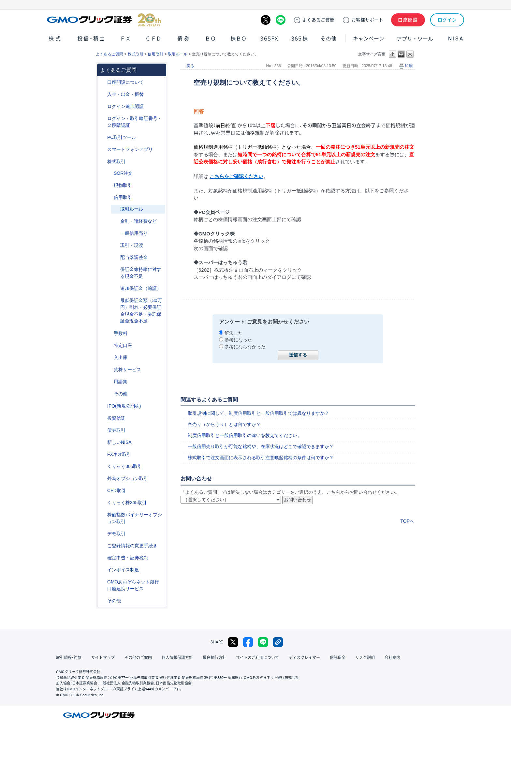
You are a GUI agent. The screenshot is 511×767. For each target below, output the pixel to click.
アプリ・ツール (415, 38)
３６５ (299, 39)
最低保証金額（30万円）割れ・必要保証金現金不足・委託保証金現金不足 (141, 310)
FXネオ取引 (119, 454)
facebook (248, 642)
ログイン (447, 20)
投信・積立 (91, 39)
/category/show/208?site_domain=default (103, 149)
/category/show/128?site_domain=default (103, 582)
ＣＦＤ (153, 39)
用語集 (120, 381)
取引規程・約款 (68, 657)
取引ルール (177, 54)
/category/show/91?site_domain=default (103, 82)
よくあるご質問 (109, 54)
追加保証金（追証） (140, 288)
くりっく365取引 (124, 466)
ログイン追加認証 (125, 106)
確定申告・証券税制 (127, 557)
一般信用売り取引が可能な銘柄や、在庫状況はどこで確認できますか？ (261, 446)
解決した (234, 333)
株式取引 (135, 54)
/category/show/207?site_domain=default (103, 137)
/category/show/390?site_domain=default (103, 569)
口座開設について (125, 82)
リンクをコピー (278, 642)
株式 (55, 39)
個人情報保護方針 (177, 657)
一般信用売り (134, 233)
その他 (328, 39)
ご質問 (318, 20)
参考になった (238, 339)
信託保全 (337, 657)
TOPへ (407, 521)
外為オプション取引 (127, 478)
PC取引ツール (121, 137)
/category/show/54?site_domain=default (103, 118)
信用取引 (155, 54)
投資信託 (116, 418)
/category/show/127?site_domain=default (103, 557)
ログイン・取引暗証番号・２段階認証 (134, 122)
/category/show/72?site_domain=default (103, 161)
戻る (190, 66)
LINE (280, 20)
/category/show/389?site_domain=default (103, 430)
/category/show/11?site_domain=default (103, 490)
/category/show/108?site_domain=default (109, 369)
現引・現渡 (131, 245)
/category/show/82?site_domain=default (109, 345)
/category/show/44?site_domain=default (103, 600)
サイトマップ (103, 657)
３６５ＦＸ (269, 39)
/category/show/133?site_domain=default (103, 514)
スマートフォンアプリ (130, 149)
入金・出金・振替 (125, 94)
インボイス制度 (123, 569)
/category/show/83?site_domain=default (109, 185)
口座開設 (408, 20)
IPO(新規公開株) (124, 406)
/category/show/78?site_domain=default (109, 357)
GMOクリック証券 (104, 19)
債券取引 (116, 430)
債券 (184, 39)
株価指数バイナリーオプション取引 (134, 518)
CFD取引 (116, 490)
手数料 (120, 333)
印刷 (409, 66)
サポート (367, 20)
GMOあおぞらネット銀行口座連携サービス (133, 585)
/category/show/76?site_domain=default (109, 197)
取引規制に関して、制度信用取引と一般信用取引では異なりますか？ (258, 413)
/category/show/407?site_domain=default (103, 502)
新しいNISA (119, 442)
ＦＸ (125, 39)
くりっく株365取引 (127, 502)
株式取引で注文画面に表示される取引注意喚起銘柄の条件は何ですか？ (261, 457)
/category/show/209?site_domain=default (103, 533)
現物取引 (123, 185)
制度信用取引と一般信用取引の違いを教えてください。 (245, 435)
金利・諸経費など (138, 221)
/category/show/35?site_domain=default (103, 466)
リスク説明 (365, 657)
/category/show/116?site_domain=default (103, 418)
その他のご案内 (138, 657)
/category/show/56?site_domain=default (103, 545)
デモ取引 (116, 533)
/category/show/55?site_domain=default (103, 94)
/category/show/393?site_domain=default (103, 442)
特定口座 (123, 345)
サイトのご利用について (257, 657)
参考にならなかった (245, 346)
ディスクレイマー (304, 657)
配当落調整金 (134, 257)
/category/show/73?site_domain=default (103, 406)
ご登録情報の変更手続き (132, 545)
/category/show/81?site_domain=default (109, 333)
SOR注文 (123, 173)
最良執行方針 (214, 657)
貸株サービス (127, 369)
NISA (456, 39)
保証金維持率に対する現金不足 (140, 273)
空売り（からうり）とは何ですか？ (224, 424)
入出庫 (120, 357)
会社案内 (392, 657)
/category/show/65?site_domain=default (103, 478)
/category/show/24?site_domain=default (103, 454)
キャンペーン (368, 39)
